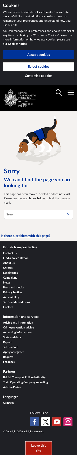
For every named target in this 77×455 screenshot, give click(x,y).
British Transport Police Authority (24, 377)
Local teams (10, 272)
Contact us (10, 253)
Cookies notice (17, 44)
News (6, 282)
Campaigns (10, 277)
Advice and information (18, 322)
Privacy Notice (12, 292)
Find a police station (16, 258)
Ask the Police (12, 387)
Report (7, 342)
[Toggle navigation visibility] (70, 92)
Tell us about (10, 347)
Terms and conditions (16, 302)
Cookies (8, 307)
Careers (8, 268)
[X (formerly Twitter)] (45, 421)
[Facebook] (34, 421)
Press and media (13, 287)
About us (9, 263)
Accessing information (17, 332)
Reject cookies (38, 66)
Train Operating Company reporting (25, 382)
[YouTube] (56, 421)
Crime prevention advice (18, 327)
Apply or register (13, 352)
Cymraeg (8, 402)
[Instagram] (67, 421)
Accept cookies (38, 54)
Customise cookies (38, 75)
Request (8, 357)
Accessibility (11, 297)
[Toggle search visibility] (58, 92)
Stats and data (12, 337)
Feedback (9, 362)
